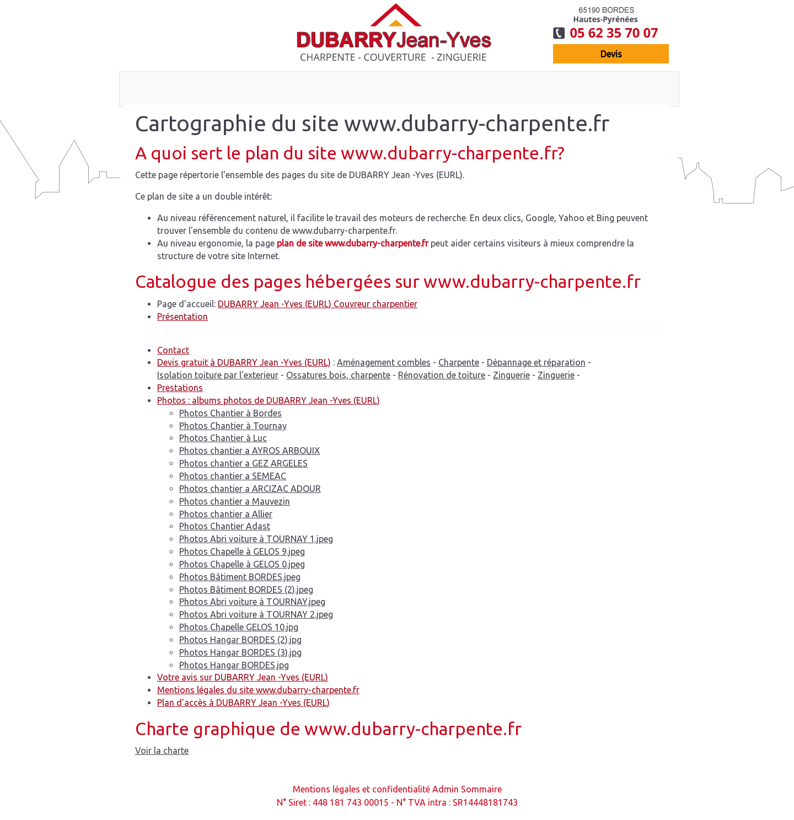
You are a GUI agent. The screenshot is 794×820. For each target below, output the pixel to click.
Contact (173, 350)
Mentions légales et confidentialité (361, 789)
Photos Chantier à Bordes (230, 413)
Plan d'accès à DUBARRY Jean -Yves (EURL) (243, 703)
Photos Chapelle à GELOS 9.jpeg (242, 551)
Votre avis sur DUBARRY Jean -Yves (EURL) (242, 677)
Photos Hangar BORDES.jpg (234, 665)
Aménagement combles (384, 362)
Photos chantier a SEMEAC (232, 476)
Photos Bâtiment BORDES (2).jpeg (246, 589)
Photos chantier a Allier (225, 514)
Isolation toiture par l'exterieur (217, 375)
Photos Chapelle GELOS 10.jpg (238, 627)
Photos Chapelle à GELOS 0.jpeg (242, 564)
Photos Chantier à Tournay (233, 426)
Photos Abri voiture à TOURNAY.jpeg (252, 602)
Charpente (458, 362)
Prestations (180, 388)
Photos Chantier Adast (224, 526)
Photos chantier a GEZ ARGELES (243, 463)
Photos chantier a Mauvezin (234, 501)
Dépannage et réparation (536, 362)
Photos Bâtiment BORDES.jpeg (240, 577)
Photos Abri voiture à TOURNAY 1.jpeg (256, 539)
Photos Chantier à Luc (223, 438)
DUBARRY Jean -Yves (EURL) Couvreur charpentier (317, 304)
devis (611, 54)
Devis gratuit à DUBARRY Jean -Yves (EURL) (244, 362)
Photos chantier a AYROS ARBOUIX (249, 450)
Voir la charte (162, 750)
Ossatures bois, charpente (338, 375)
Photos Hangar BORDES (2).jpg (240, 640)
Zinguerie (511, 375)
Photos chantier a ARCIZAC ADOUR (250, 489)
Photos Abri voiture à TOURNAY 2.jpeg (256, 614)
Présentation (182, 316)
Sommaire (481, 789)
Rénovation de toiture (441, 375)
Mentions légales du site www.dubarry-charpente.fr (258, 690)
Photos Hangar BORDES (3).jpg (240, 652)
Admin (445, 789)
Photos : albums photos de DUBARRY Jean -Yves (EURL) (268, 400)
